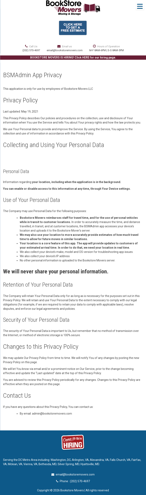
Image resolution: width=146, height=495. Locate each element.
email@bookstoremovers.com (65, 50)
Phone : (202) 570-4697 (73, 481)
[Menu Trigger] (140, 6)
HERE (85, 57)
